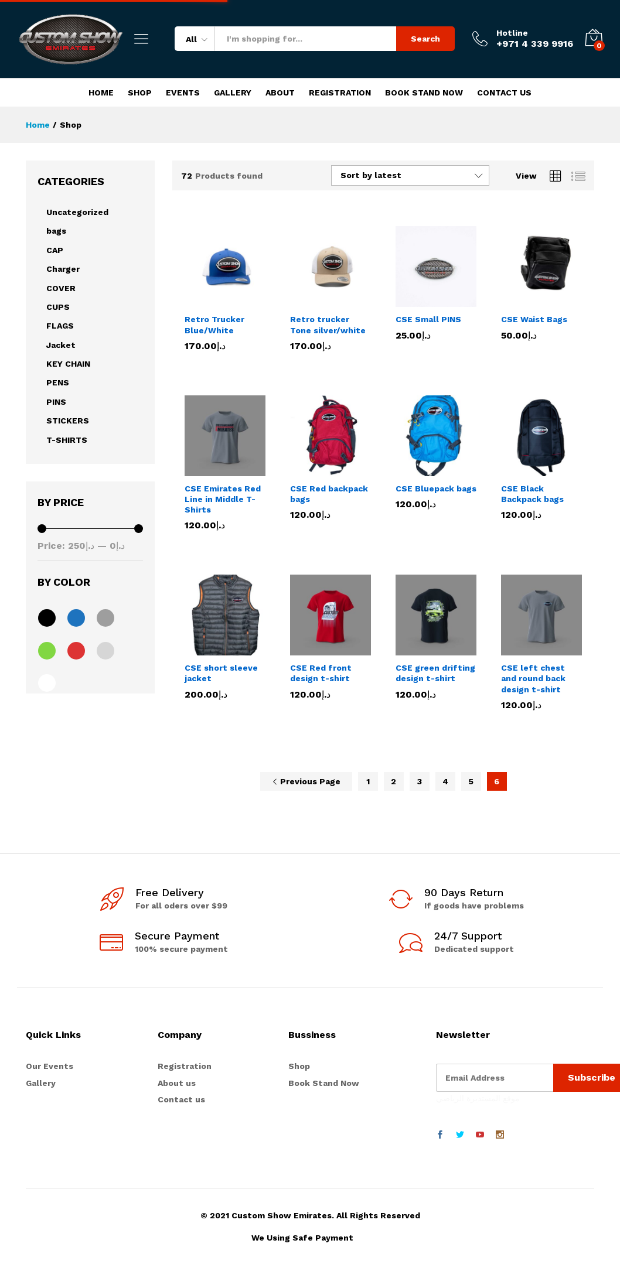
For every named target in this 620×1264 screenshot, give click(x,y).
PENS (57, 382)
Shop (140, 92)
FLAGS (60, 325)
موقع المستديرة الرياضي (478, 1098)
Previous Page (306, 781)
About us (177, 1083)
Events (183, 92)
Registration (340, 92)
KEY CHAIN (68, 363)
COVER (61, 288)
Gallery (232, 92)
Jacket (61, 345)
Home (101, 92)
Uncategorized (77, 212)
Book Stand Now (424, 92)
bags (56, 230)
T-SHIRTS (66, 440)
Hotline (512, 32)
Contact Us (504, 92)
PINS (56, 401)
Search (425, 38)
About (280, 92)
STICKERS (67, 420)
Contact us (181, 1099)
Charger (63, 269)
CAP (54, 250)
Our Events (49, 1066)
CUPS (58, 307)
